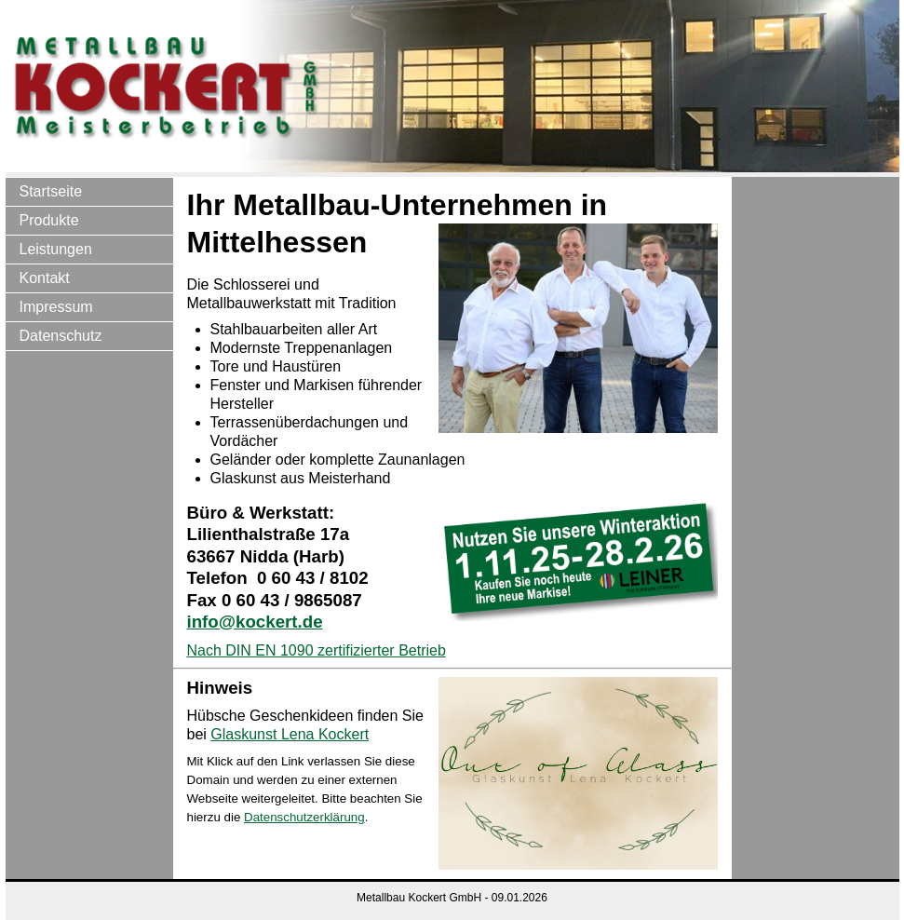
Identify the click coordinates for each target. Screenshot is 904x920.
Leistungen (56, 249)
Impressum (56, 307)
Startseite (51, 191)
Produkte (49, 220)
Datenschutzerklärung (304, 817)
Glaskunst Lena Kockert (289, 734)
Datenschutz (61, 336)
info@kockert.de (255, 621)
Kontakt (45, 278)
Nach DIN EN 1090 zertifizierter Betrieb (316, 650)
